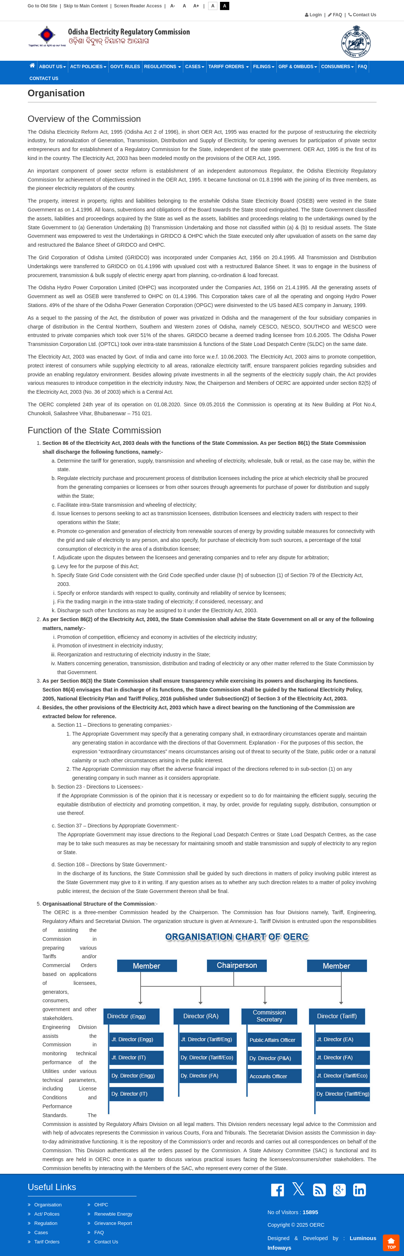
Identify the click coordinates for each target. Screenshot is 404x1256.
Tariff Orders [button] (228, 66)
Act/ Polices (47, 1214)
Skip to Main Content (85, 6)
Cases (194, 66)
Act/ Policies (88, 66)
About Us (52, 66)
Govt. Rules (125, 66)
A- (172, 6)
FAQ (335, 14)
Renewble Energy (113, 1214)
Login (313, 14)
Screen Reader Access (138, 6)
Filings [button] (263, 66)
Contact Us (362, 14)
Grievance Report (113, 1223)
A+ (196, 6)
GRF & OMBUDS (298, 66)
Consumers (337, 66)
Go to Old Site (43, 6)
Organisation (48, 1204)
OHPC (101, 1204)
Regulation (46, 1223)
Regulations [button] (162, 66)
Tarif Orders (47, 1242)
